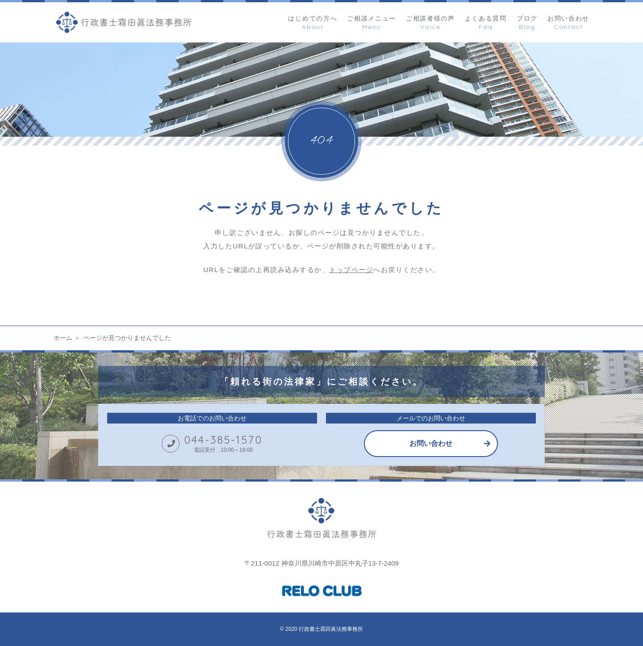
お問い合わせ (430, 443)
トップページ (351, 269)
